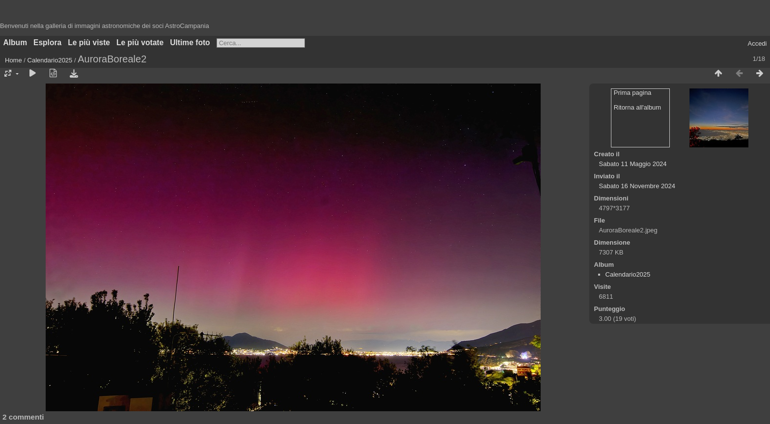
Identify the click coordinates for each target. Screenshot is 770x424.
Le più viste (89, 42)
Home (13, 60)
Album (15, 42)
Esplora (47, 42)
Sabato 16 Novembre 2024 (637, 186)
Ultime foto (190, 42)
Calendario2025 (50, 60)
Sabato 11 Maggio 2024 (633, 164)
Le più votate (140, 42)
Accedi (757, 43)
